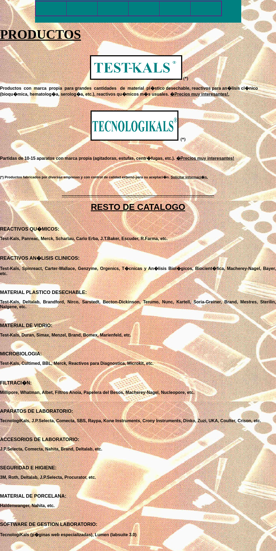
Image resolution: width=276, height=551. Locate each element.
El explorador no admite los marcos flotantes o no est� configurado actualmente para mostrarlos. (138, 11)
